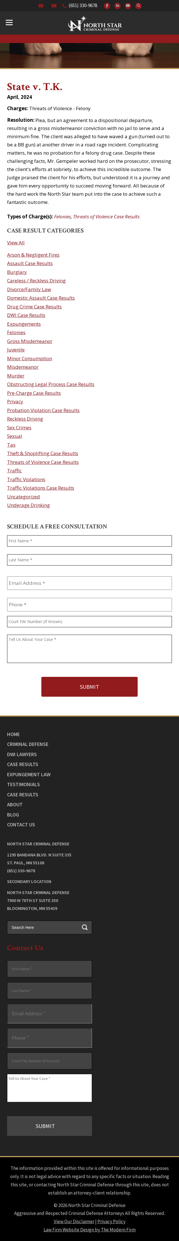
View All (16, 242)
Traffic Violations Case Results (40, 488)
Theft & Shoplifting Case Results (42, 453)
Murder (15, 375)
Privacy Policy (111, 1221)
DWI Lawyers (22, 754)
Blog (13, 814)
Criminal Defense (27, 744)
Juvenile (16, 349)
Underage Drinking (28, 505)
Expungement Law (28, 774)
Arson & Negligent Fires (33, 254)
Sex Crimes (19, 427)
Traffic (14, 470)
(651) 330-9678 (83, 5)
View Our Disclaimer (74, 1221)
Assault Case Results (30, 263)
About (15, 804)
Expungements (24, 324)
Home (13, 734)
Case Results (22, 764)
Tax (11, 445)
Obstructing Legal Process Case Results (50, 384)
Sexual (14, 436)
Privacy (15, 401)
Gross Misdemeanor (29, 341)
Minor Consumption (29, 358)
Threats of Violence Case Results (106, 216)
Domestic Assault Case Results (41, 298)
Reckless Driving (25, 418)
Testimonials (23, 784)
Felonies (62, 216)
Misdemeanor (23, 367)
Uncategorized (23, 496)
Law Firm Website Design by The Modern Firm (90, 1230)
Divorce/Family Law (29, 289)
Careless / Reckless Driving (36, 280)
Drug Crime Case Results (34, 306)
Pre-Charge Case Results (34, 393)
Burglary (17, 272)
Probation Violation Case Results (43, 410)
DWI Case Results (26, 315)
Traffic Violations (26, 479)
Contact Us (21, 824)
